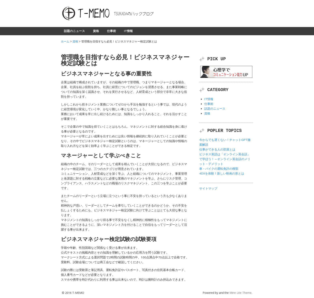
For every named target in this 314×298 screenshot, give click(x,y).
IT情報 (128, 31)
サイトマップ (208, 188)
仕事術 (111, 31)
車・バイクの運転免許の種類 (218, 169)
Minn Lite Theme (240, 293)
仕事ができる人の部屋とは (217, 149)
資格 (96, 31)
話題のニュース (74, 31)
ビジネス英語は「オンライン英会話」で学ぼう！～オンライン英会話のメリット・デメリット (224, 159)
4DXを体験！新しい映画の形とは (221, 173)
